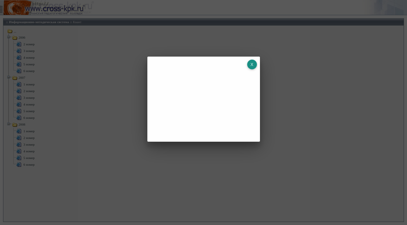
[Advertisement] (199, 99)
